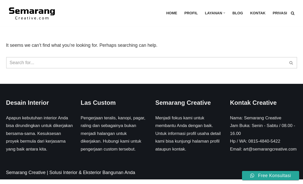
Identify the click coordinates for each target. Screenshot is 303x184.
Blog (237, 13)
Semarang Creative (26, 176)
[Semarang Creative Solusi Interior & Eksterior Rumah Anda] (31, 13)
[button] (224, 13)
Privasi (280, 13)
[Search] (293, 13)
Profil (191, 13)
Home (171, 13)
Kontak (257, 13)
